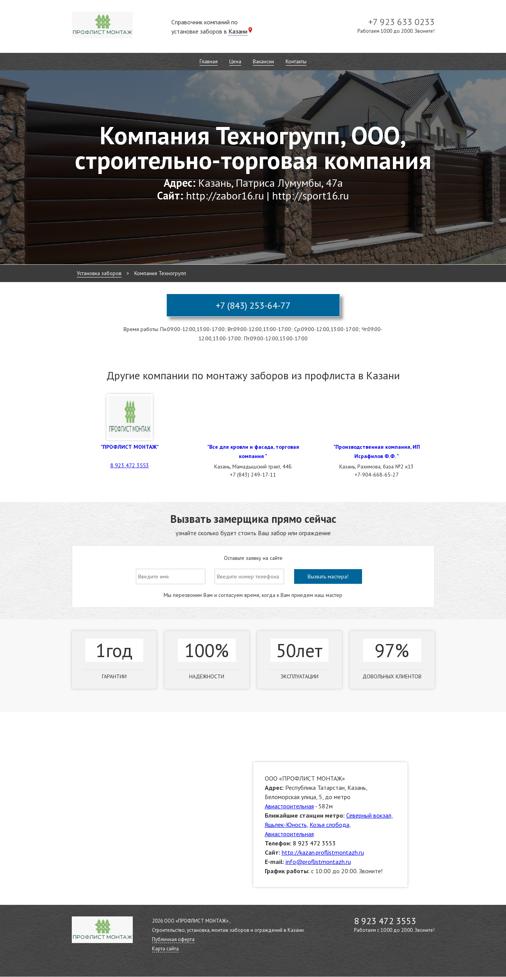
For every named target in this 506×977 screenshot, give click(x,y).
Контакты (296, 61)
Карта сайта (165, 948)
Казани (237, 31)
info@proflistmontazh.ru (318, 861)
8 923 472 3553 (129, 465)
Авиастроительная (289, 806)
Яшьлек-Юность (286, 824)
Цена (235, 61)
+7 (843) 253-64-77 (253, 305)
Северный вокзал (368, 815)
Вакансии (263, 61)
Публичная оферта (173, 939)
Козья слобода (329, 824)
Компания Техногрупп (160, 273)
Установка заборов (99, 273)
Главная (209, 61)
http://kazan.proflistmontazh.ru (323, 852)
